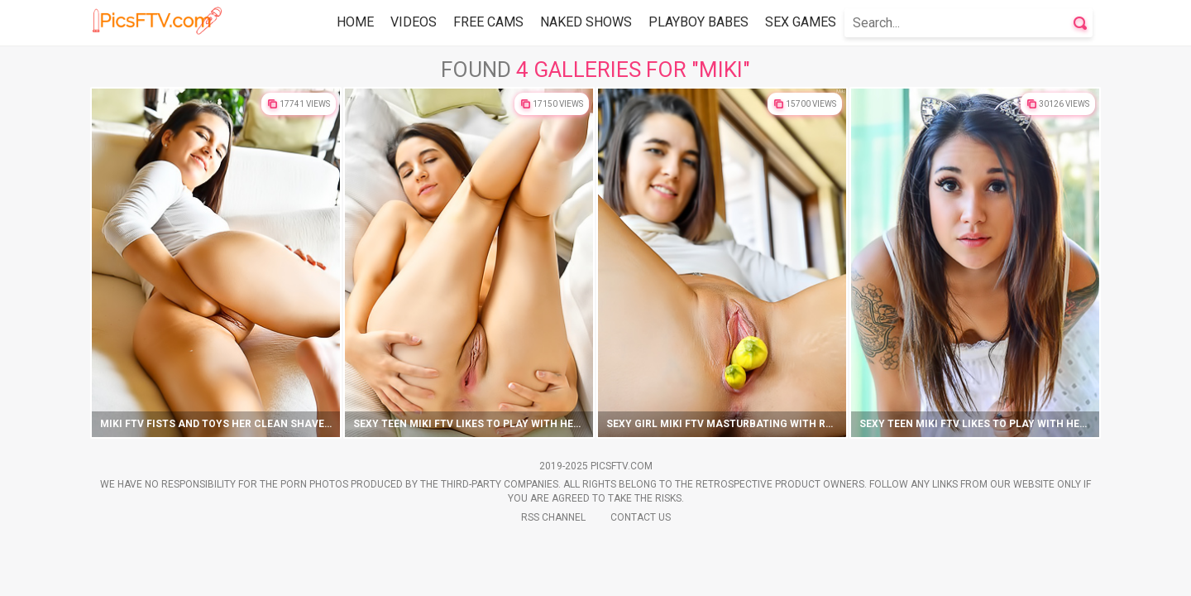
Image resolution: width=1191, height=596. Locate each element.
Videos (413, 22)
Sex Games (800, 22)
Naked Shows (586, 22)
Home (355, 22)
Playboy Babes (698, 22)
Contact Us (640, 517)
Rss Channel (553, 517)
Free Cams (488, 22)
